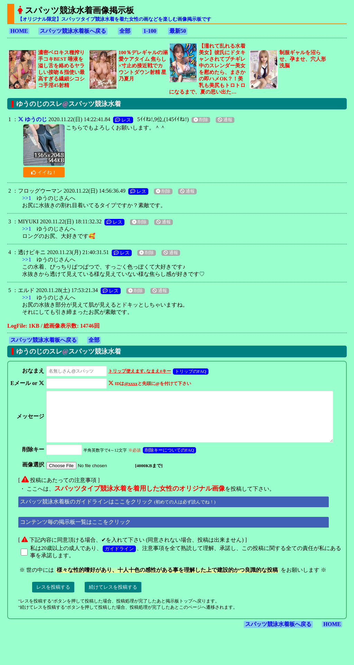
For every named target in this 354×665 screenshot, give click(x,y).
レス (123, 120)
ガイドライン (119, 558)
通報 (225, 119)
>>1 (26, 198)
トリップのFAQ (189, 371)
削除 (201, 119)
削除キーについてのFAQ (168, 459)
